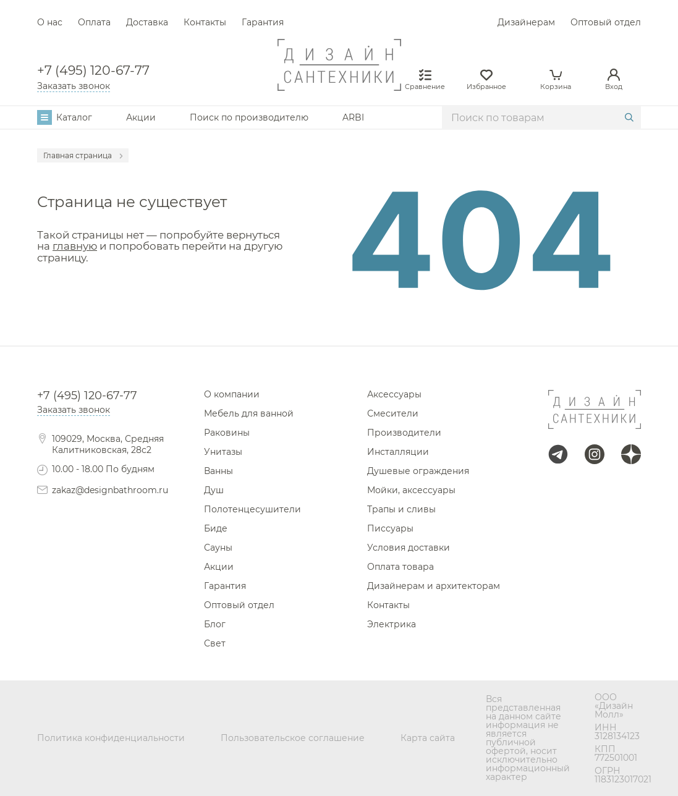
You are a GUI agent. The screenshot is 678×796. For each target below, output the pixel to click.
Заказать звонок (73, 85)
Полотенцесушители (252, 509)
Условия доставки (408, 547)
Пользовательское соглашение (293, 737)
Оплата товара (400, 566)
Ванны (218, 470)
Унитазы (223, 451)
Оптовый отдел (605, 22)
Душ (214, 490)
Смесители (392, 413)
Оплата (94, 22)
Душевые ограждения (418, 470)
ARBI (353, 117)
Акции (141, 117)
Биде (215, 528)
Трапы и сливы (401, 509)
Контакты (205, 22)
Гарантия (263, 22)
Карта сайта (427, 737)
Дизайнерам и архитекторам (433, 585)
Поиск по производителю (249, 117)
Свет (215, 643)
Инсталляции (398, 451)
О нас (49, 22)
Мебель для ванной (249, 413)
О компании (232, 394)
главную (75, 246)
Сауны (218, 547)
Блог (215, 624)
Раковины (227, 432)
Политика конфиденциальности (111, 737)
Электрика (391, 624)
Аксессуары (394, 394)
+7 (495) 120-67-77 (93, 70)
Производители (404, 432)
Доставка (147, 22)
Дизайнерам (526, 22)
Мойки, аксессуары (411, 490)
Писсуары (390, 528)
